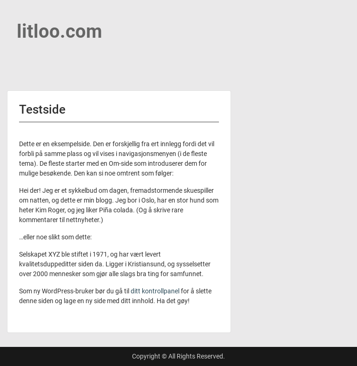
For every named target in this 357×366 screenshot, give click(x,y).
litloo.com (59, 31)
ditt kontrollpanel (155, 291)
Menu (16, 15)
